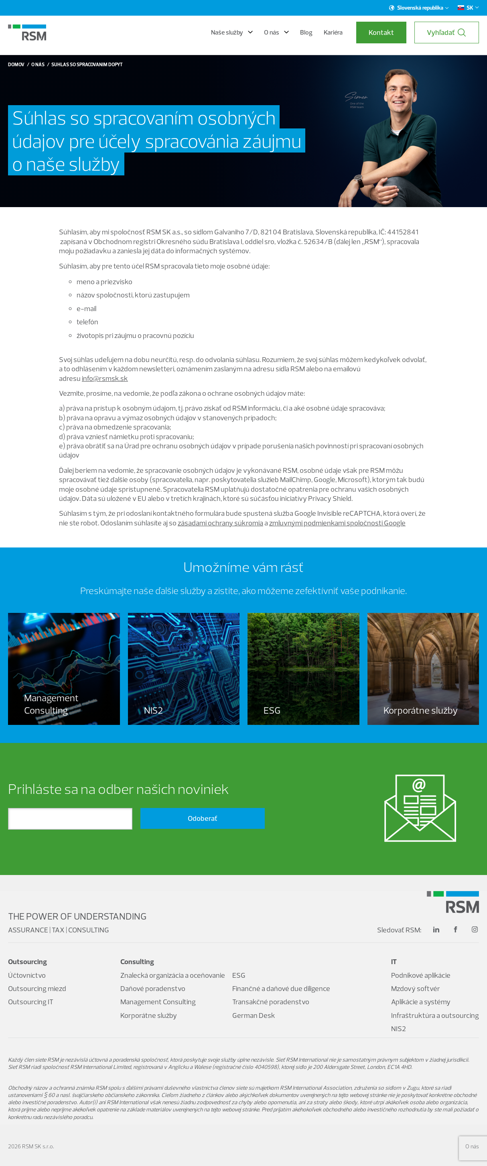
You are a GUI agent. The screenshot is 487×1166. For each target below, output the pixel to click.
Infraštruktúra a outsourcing (435, 1015)
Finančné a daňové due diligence (281, 988)
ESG (239, 975)
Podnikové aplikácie (420, 975)
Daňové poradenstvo (152, 988)
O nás (276, 32)
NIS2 (398, 1028)
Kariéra (333, 32)
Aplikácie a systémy (420, 1001)
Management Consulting (158, 1001)
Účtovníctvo (27, 975)
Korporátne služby (148, 1015)
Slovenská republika (419, 7)
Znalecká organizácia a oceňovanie (172, 975)
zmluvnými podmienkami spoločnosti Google (337, 522)
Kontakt (381, 32)
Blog (306, 32)
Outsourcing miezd (37, 988)
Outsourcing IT (30, 1001)
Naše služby (232, 32)
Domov (16, 64)
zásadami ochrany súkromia (220, 522)
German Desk (253, 1015)
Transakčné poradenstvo (270, 1001)
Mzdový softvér (415, 988)
